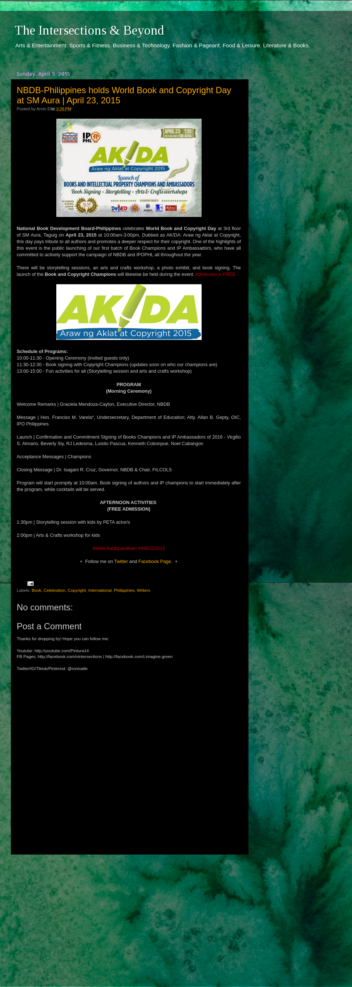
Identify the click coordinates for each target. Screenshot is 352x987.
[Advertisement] (129, 914)
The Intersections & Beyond (89, 30)
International (100, 590)
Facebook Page (154, 561)
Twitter (121, 561)
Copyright (77, 590)
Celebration (54, 590)
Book (36, 590)
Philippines (124, 590)
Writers (143, 590)
